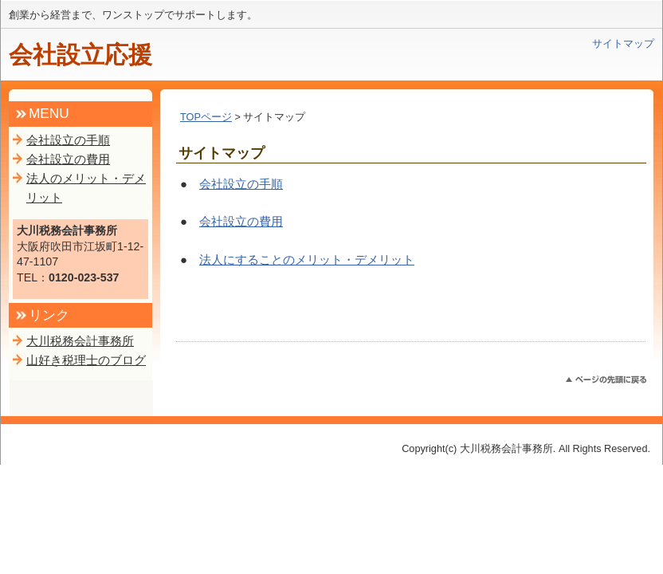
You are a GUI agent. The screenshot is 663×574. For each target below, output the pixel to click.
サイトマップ (623, 43)
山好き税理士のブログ (86, 360)
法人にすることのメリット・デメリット (306, 259)
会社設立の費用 (241, 221)
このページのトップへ (606, 379)
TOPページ (206, 117)
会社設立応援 (80, 54)
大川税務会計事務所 (80, 341)
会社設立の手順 (241, 184)
